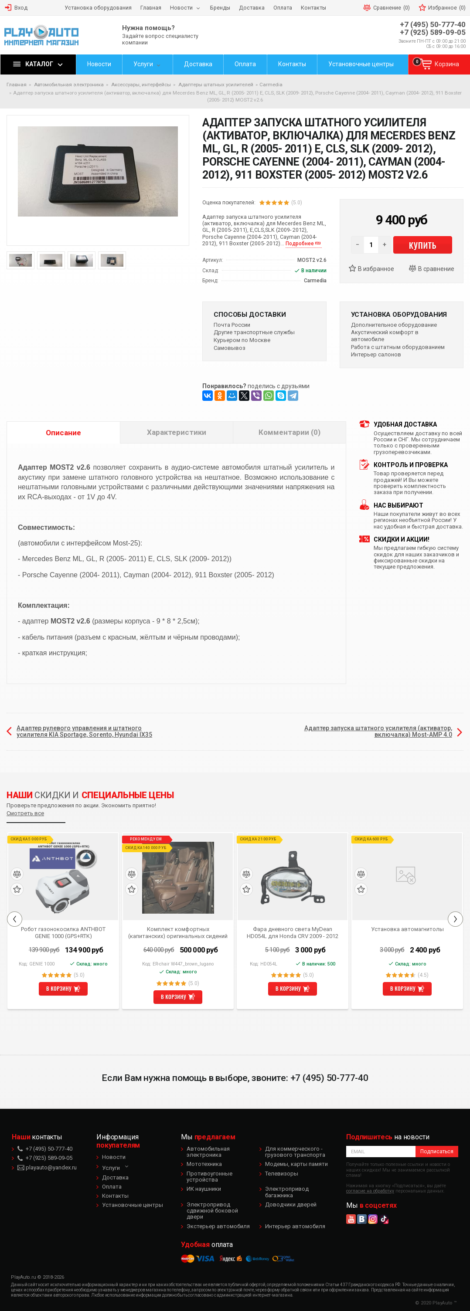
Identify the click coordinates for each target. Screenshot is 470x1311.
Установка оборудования (399, 314)
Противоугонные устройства (209, 1176)
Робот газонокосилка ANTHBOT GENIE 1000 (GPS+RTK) (63, 932)
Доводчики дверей (291, 1204)
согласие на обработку (370, 1191)
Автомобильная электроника (208, 1151)
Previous (14, 919)
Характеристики (176, 432)
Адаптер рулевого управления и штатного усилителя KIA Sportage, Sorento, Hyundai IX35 (84, 731)
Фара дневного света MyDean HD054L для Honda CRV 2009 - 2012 (292, 932)
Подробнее (300, 244)
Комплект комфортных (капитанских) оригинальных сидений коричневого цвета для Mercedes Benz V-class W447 (178, 932)
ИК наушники (204, 1189)
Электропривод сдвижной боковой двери (212, 1210)
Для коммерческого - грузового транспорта (295, 1151)
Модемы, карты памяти (296, 1164)
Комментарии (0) (289, 432)
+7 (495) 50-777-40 (433, 24)
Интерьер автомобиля (295, 1226)
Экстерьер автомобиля (218, 1226)
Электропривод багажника (287, 1192)
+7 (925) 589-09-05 (433, 32)
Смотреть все (25, 813)
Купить (422, 245)
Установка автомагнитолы (407, 929)
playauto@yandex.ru (47, 1167)
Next (455, 919)
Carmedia (271, 84)
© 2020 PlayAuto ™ (436, 1303)
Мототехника (204, 1164)
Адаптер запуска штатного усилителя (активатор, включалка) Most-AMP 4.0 (378, 731)
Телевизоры (281, 1173)
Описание (63, 432)
